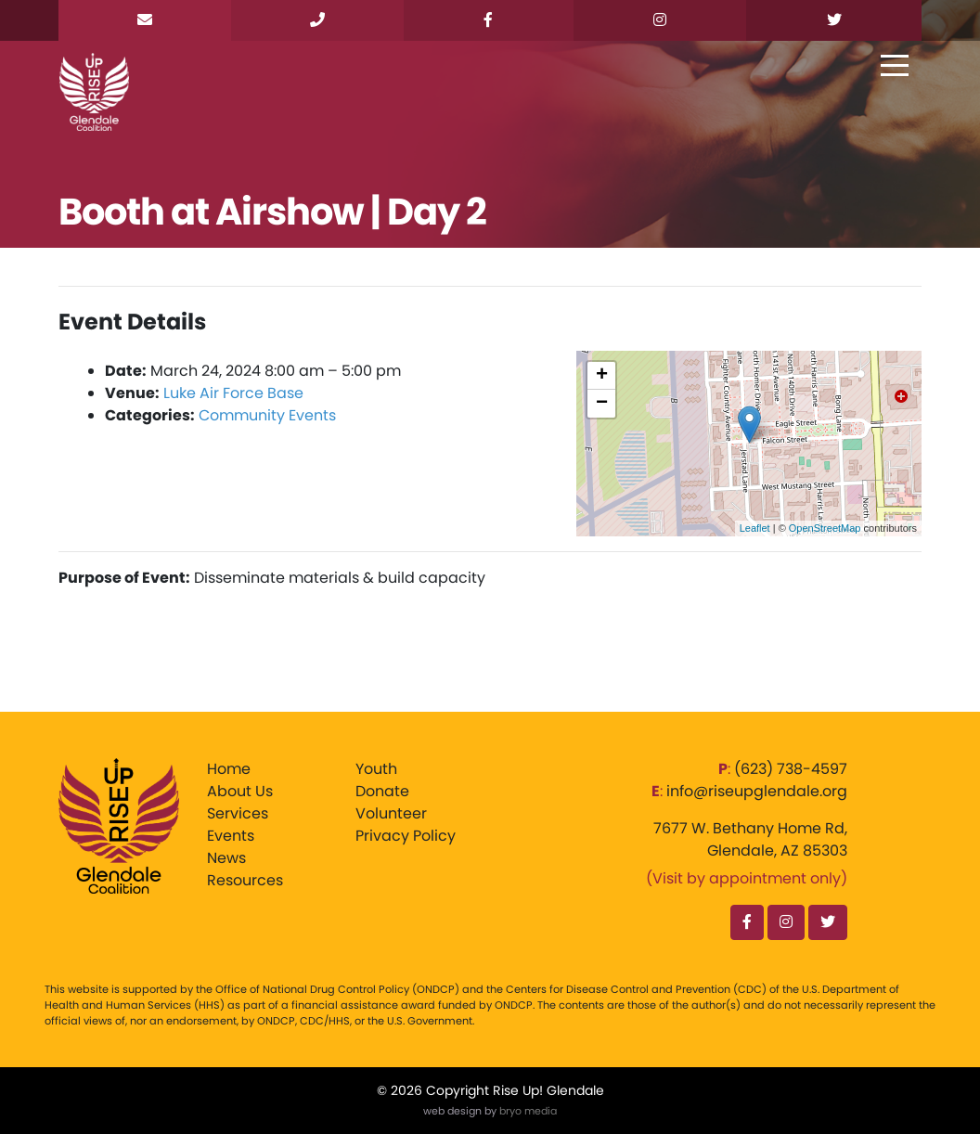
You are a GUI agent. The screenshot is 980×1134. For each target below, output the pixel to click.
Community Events (267, 415)
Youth (376, 769)
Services (237, 813)
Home (229, 769)
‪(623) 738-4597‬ (790, 769)
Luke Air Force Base (233, 393)
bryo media (528, 1110)
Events (230, 835)
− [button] (602, 404)
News (226, 858)
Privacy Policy (405, 835)
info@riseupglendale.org (756, 791)
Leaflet (755, 528)
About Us (240, 791)
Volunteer (391, 813)
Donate (382, 791)
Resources (245, 880)
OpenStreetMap (825, 528)
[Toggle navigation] (895, 66)
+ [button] (602, 376)
